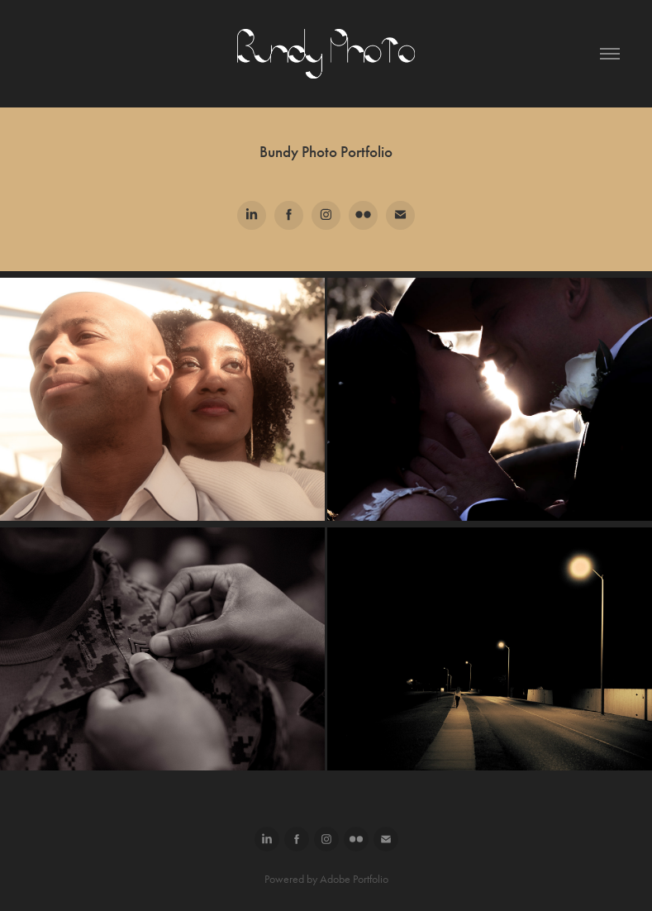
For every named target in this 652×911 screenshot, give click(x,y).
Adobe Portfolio (354, 879)
